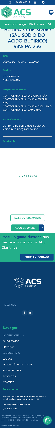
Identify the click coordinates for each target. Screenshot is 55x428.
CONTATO (8, 382)
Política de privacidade (10, 425)
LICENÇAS (8, 347)
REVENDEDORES (12, 370)
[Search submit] (50, 24)
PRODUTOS (9, 376)
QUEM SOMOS (11, 341)
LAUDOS (7, 359)
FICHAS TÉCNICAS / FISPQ (18, 364)
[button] (51, 12)
